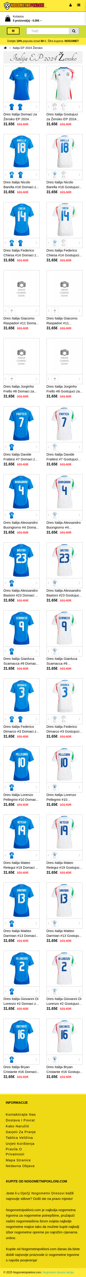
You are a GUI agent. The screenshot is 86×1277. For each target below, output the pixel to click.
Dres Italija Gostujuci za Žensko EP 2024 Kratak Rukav (62, 119)
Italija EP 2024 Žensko (28, 48)
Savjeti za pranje (21, 1132)
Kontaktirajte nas (21, 1114)
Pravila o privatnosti (15, 1151)
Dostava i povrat (20, 1120)
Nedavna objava (20, 1166)
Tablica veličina (19, 1138)
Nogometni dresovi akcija (58, 1272)
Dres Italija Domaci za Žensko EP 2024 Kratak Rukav (20, 119)
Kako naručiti (17, 1126)
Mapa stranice (18, 1160)
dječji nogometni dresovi (42, 1193)
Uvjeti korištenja (20, 1143)
